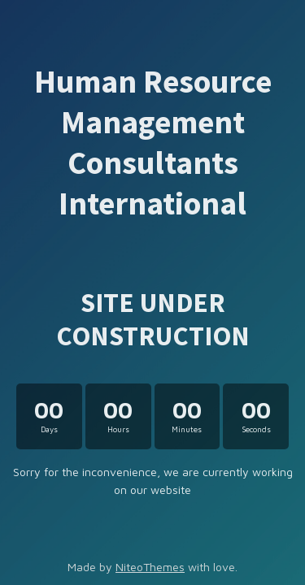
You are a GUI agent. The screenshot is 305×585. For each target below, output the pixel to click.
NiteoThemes (150, 567)
